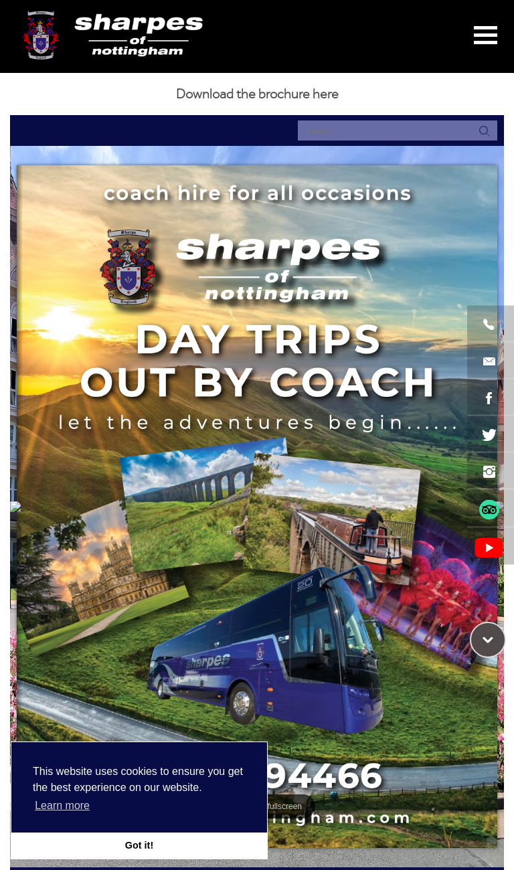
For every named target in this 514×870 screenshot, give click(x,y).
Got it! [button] (139, 845)
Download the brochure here (257, 94)
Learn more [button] (62, 805)
